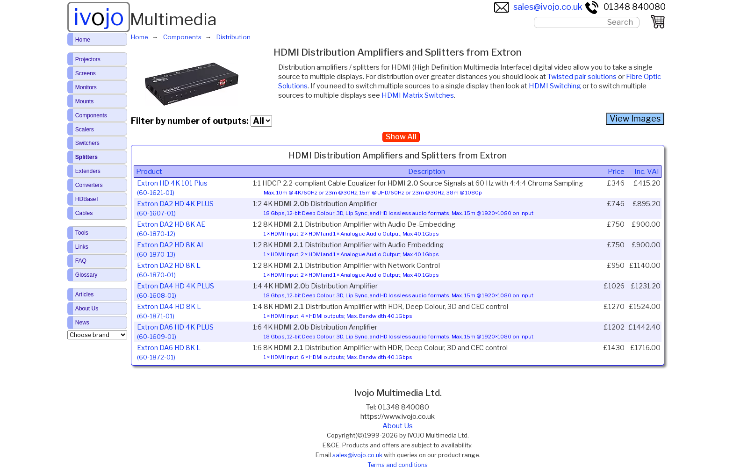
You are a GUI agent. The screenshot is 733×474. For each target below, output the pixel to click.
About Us (397, 426)
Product (149, 171)
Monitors (86, 87)
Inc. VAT (647, 171)
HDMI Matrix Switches (417, 95)
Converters (89, 185)
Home (82, 39)
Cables (84, 213)
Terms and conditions (397, 464)
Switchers (87, 143)
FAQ (80, 261)
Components (91, 115)
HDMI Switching (555, 86)
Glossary (86, 275)
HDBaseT (87, 199)
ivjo (98, 17)
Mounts (84, 101)
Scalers (84, 129)
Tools (81, 233)
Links (81, 247)
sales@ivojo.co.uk (538, 7)
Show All (401, 136)
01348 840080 (625, 7)
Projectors (88, 59)
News (82, 322)
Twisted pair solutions (582, 76)
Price (616, 171)
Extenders (88, 171)
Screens (85, 73)
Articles (84, 294)
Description (426, 171)
